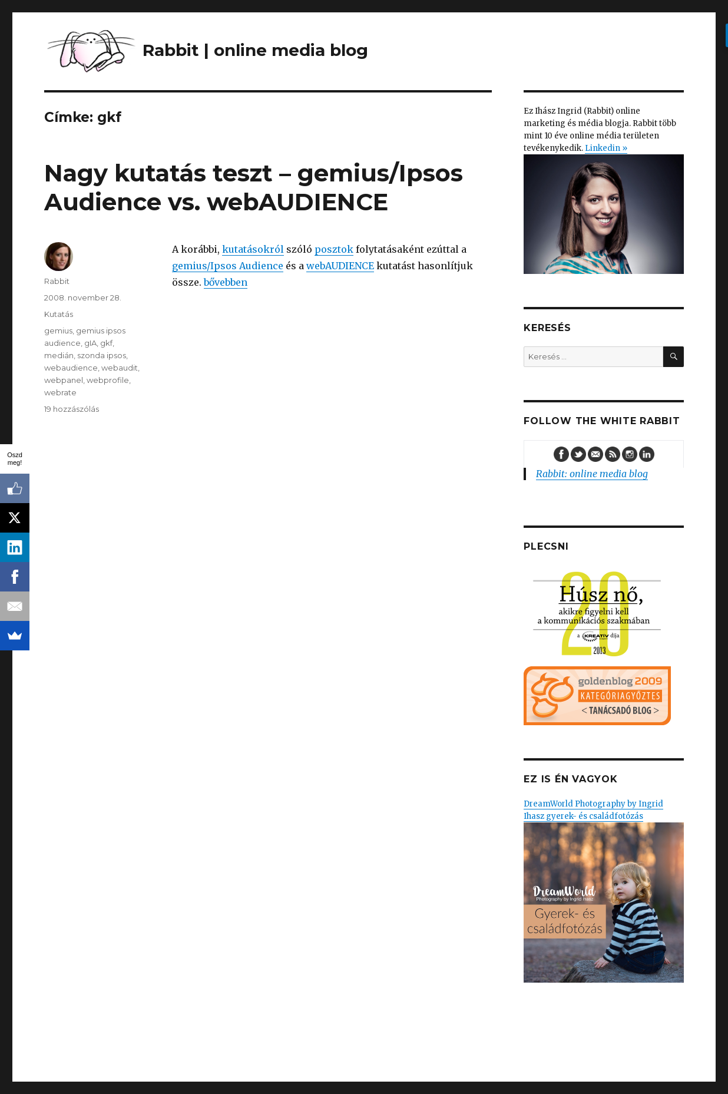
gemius (58, 330)
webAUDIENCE (340, 266)
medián (59, 355)
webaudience (71, 367)
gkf (106, 343)
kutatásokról (253, 249)
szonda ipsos (101, 355)
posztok (334, 249)
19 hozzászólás (71, 409)
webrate (60, 392)
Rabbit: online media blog (592, 474)
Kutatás (58, 314)
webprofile (108, 380)
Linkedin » (606, 148)
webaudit (119, 367)
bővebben (225, 282)
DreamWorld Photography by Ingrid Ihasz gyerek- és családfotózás (603, 890)
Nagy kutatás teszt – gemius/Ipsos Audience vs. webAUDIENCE (253, 187)
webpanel (63, 380)
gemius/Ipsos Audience (227, 266)
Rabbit (57, 281)
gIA (90, 343)
